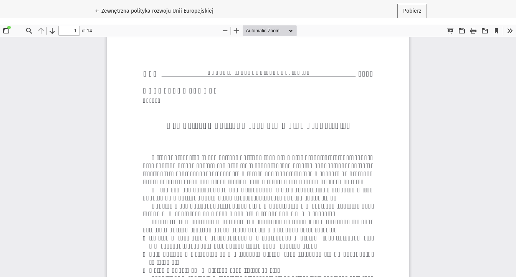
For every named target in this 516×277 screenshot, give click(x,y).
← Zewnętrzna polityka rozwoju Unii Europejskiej (154, 10)
